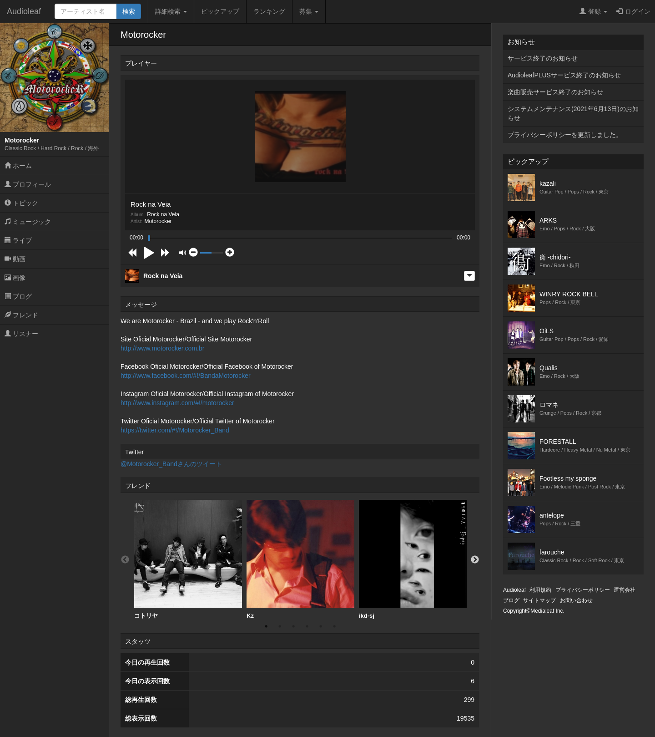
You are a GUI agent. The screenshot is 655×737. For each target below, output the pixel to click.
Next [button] (474, 559)
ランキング (269, 11)
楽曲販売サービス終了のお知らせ (555, 92)
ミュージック (28, 221)
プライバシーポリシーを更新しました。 (565, 134)
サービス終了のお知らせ (543, 58)
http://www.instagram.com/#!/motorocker (177, 403)
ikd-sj (413, 559)
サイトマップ (539, 600)
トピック (21, 203)
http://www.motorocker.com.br (162, 348)
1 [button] (266, 626)
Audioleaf (24, 11)
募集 (308, 11)
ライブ (18, 240)
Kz (300, 559)
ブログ (18, 296)
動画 (15, 259)
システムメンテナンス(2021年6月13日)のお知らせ (573, 113)
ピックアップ (220, 11)
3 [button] (293, 626)
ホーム (18, 165)
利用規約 (540, 590)
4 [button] (307, 626)
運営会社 (624, 590)
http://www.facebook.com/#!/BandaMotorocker (186, 375)
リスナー (21, 333)
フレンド (21, 315)
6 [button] (334, 626)
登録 (593, 11)
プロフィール (28, 184)
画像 (15, 277)
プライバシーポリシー (582, 590)
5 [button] (320, 626)
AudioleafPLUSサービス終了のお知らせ (564, 75)
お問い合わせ (576, 600)
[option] (188, 560)
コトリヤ (188, 559)
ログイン (633, 11)
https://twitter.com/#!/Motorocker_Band (175, 430)
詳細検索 (171, 11)
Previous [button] (125, 559)
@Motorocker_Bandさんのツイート (171, 464)
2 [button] (279, 626)
